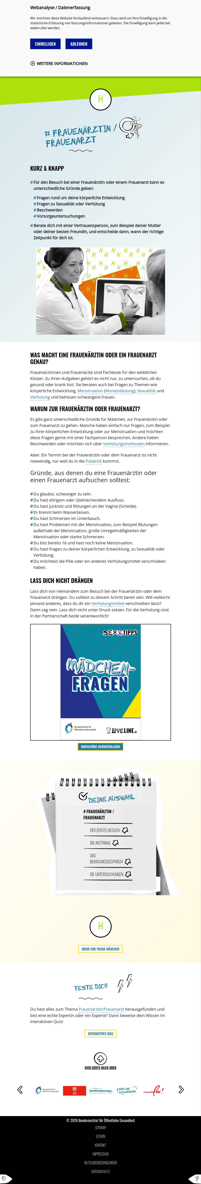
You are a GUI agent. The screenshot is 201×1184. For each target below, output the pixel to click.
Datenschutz (100, 1171)
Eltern (100, 1136)
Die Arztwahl (100, 843)
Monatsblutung (119, 390)
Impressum (100, 1153)
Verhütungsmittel (107, 603)
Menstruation (90, 390)
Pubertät (94, 461)
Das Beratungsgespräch (106, 858)
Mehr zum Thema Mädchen (100, 949)
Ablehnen (78, 44)
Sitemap (100, 1127)
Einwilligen (45, 44)
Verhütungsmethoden (123, 443)
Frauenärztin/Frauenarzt (101, 1009)
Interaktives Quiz (100, 1033)
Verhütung (40, 397)
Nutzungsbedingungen (100, 1162)
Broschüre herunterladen (100, 746)
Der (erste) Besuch (105, 830)
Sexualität (146, 390)
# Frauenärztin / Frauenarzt (98, 814)
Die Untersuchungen (106, 874)
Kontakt (100, 1145)
